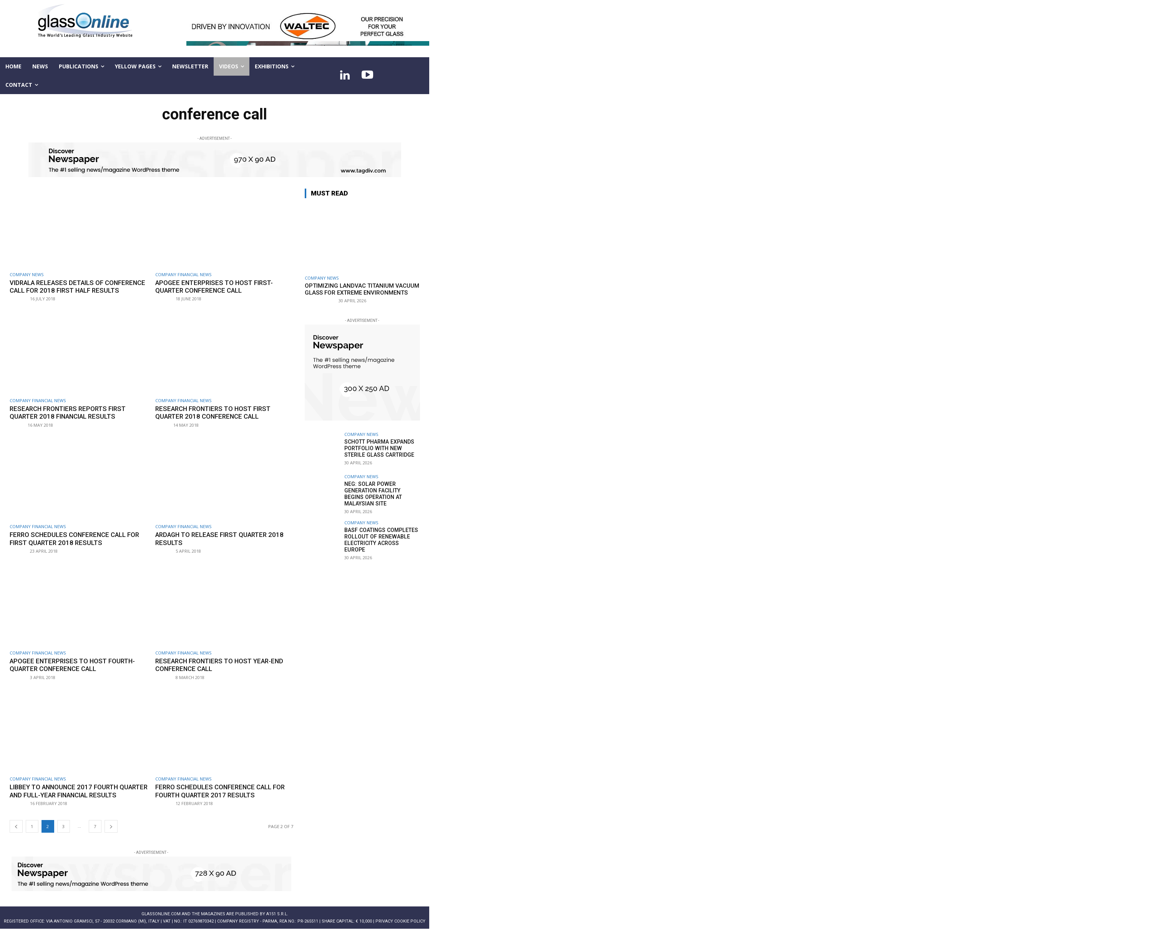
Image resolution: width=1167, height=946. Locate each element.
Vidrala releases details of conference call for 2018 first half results (73, 290)
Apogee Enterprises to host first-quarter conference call (216, 286)
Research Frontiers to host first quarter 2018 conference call (215, 420)
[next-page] (111, 842)
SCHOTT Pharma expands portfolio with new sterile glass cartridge (378, 448)
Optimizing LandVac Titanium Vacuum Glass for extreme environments (362, 289)
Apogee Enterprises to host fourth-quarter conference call (74, 672)
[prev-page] (16, 842)
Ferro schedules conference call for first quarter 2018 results (76, 546)
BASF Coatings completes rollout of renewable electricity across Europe (382, 536)
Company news (26, 274)
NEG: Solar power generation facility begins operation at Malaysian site (382, 493)
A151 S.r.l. (277, 929)
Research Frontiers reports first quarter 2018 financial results (70, 420)
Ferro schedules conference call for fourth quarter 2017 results (221, 799)
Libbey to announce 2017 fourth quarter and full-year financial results (66, 803)
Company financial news (183, 274)
